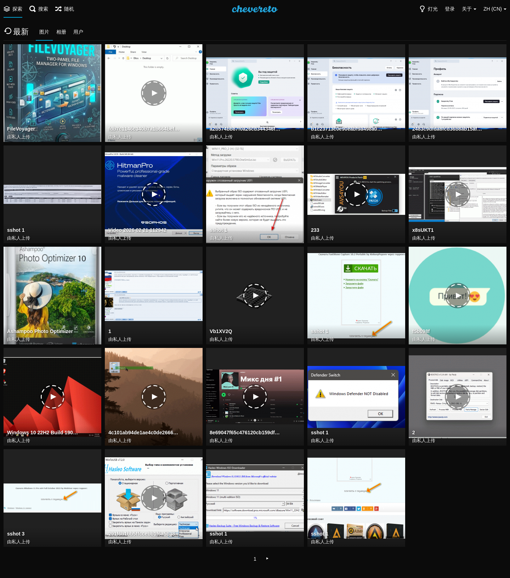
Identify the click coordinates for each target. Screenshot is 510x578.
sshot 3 (15, 534)
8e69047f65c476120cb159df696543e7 (246, 433)
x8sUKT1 (423, 230)
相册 (61, 32)
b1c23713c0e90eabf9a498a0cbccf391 (347, 129)
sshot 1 (15, 230)
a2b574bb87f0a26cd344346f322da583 (246, 129)
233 (315, 230)
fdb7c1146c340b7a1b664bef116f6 (144, 129)
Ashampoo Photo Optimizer (40, 331)
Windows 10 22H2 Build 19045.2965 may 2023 (43, 433)
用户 (78, 32)
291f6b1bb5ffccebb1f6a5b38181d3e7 (144, 534)
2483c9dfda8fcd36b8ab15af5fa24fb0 (448, 129)
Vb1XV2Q (221, 331)
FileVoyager (21, 129)
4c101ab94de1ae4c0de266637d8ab (144, 433)
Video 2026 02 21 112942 (137, 230)
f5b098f (421, 331)
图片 (44, 32)
